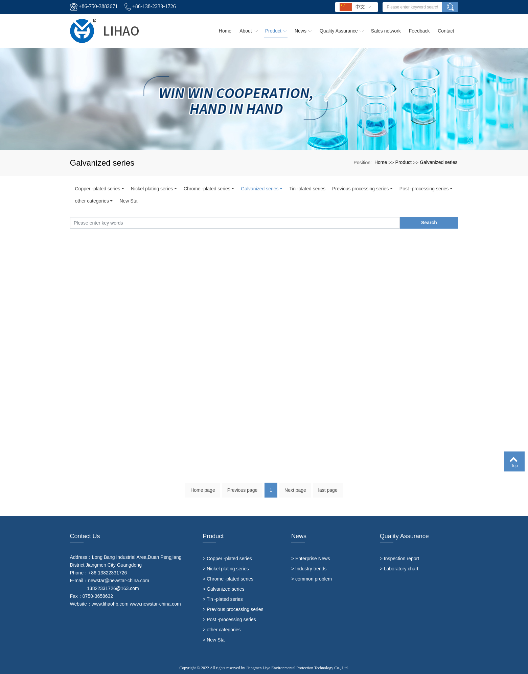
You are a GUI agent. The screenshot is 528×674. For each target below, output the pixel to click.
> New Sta (214, 640)
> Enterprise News (310, 558)
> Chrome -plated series (228, 579)
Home (380, 162)
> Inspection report (399, 558)
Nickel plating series (152, 188)
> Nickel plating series (226, 568)
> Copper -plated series (227, 558)
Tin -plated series (307, 188)
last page (328, 493)
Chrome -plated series (207, 188)
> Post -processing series (229, 619)
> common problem (311, 579)
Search (429, 222)
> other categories (221, 629)
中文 (355, 7)
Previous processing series (360, 188)
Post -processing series (424, 188)
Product (403, 162)
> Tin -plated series (223, 599)
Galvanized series (438, 162)
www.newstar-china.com (155, 604)
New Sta (128, 201)
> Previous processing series (233, 609)
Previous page (242, 493)
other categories (92, 201)
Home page (202, 493)
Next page (295, 493)
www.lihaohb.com (110, 604)
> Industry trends (309, 568)
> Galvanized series (223, 589)
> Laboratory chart (399, 568)
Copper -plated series (97, 188)
